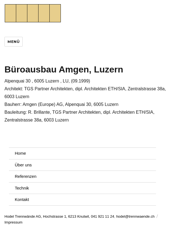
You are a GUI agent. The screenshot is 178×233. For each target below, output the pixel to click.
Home (20, 153)
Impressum (13, 222)
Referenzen (26, 176)
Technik (22, 188)
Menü (14, 41)
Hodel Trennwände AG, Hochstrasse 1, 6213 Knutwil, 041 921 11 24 (59, 216)
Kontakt (22, 199)
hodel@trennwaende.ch (135, 216)
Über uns (23, 164)
